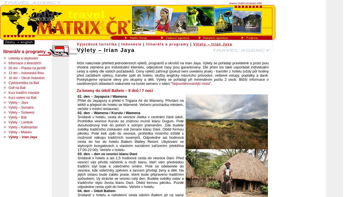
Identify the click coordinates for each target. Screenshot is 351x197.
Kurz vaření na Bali (22, 98)
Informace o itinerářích (25, 63)
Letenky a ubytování (23, 58)
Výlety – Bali (18, 117)
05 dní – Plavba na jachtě (27, 68)
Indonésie (131, 44)
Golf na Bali (17, 88)
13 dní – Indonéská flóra (26, 73)
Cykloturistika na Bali (24, 83)
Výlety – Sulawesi (21, 112)
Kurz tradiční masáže (24, 93)
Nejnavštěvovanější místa (191, 84)
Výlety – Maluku (20, 132)
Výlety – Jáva (18, 103)
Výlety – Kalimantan (23, 127)
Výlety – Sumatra (21, 107)
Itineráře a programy (167, 44)
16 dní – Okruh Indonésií (26, 78)
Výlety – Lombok (21, 122)
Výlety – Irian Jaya (212, 44)
